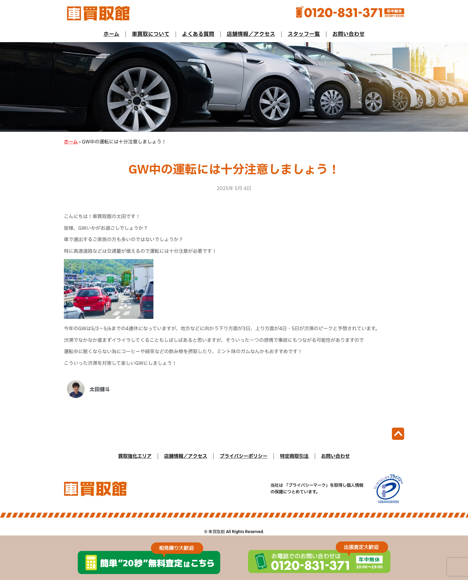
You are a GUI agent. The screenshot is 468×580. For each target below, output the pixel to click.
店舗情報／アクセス (251, 34)
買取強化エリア (135, 456)
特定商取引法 (294, 456)
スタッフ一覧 (304, 34)
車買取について (151, 34)
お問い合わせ (348, 34)
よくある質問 (198, 34)
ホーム (111, 34)
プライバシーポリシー (243, 456)
